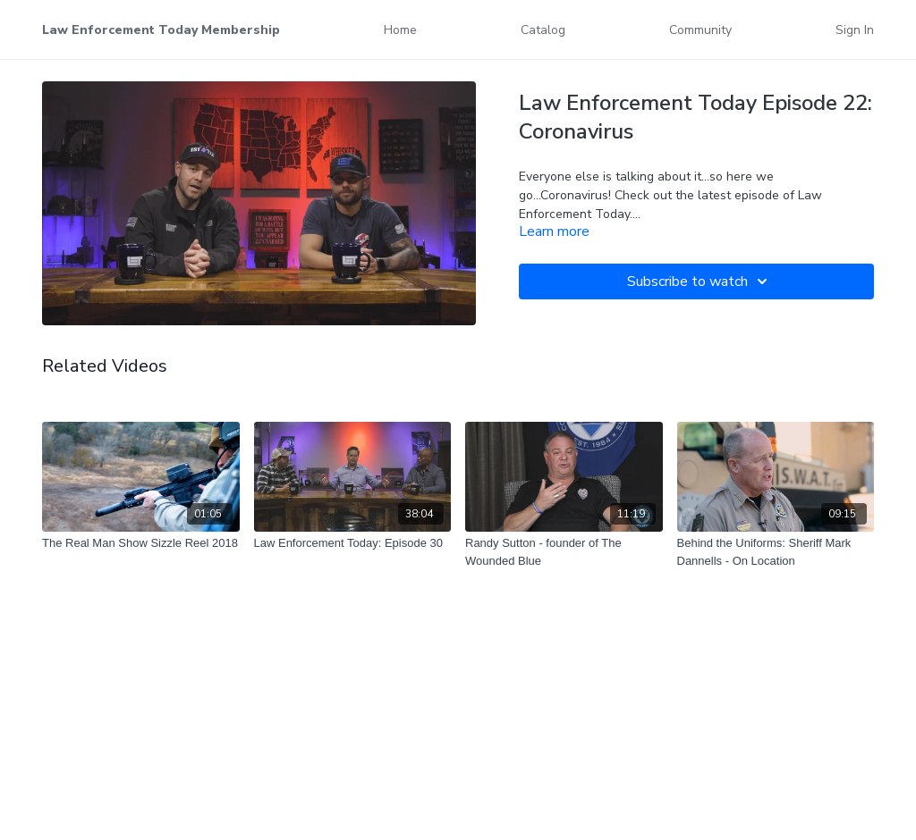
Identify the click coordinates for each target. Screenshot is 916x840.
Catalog (543, 29)
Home (400, 29)
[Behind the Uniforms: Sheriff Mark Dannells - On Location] (776, 551)
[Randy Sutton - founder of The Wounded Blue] (564, 551)
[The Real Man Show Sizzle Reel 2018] (141, 543)
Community (700, 29)
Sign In (854, 29)
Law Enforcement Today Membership (161, 29)
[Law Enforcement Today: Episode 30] (353, 543)
